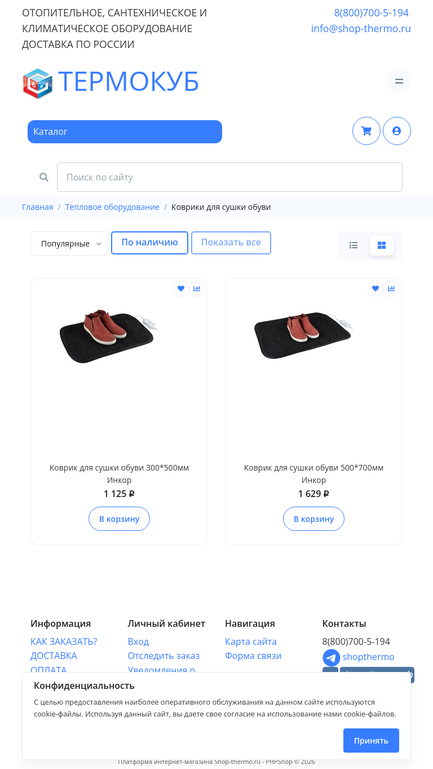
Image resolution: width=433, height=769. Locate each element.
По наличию (149, 242)
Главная (38, 206)
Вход (138, 641)
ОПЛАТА (48, 670)
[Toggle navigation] (399, 81)
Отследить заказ (164, 655)
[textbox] (65, 243)
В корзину (119, 518)
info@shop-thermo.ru (361, 28)
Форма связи (253, 655)
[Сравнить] (197, 289)
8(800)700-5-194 (371, 12)
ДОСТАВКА (53, 655)
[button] (397, 131)
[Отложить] (181, 289)
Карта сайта (251, 641)
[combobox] (69, 243)
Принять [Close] (371, 740)
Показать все (231, 242)
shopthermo (358, 657)
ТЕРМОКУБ (53, 81)
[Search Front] (230, 177)
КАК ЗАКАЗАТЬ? (63, 641)
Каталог (50, 131)
